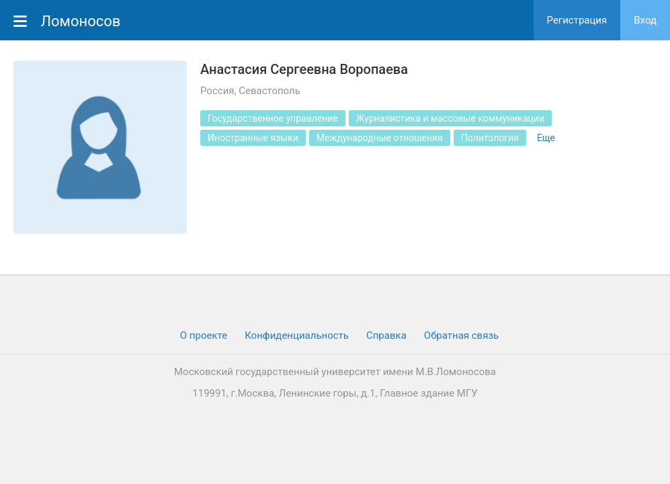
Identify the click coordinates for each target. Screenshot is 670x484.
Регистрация (577, 20)
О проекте (203, 335)
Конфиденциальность (297, 335)
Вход (645, 20)
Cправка (386, 335)
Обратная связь (461, 335)
